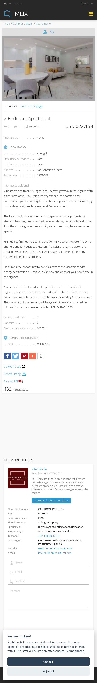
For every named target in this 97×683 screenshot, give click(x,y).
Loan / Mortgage (32, 106)
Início (7, 23)
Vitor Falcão (39, 469)
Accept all (48, 661)
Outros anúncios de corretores (51, 500)
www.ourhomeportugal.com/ (55, 548)
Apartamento (43, 23)
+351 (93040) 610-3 (48, 536)
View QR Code (12, 366)
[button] (7, 356)
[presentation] (37, 623)
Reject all (48, 671)
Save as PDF (13, 381)
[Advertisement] (48, 424)
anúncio (11, 106)
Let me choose (75, 651)
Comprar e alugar (23, 23)
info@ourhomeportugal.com (54, 552)
